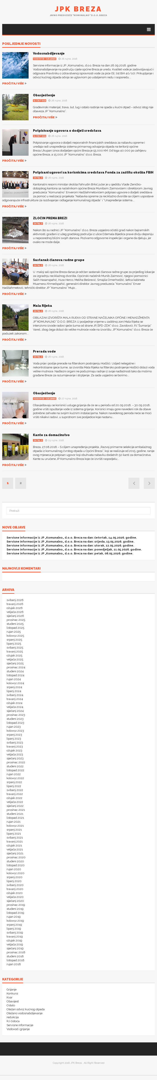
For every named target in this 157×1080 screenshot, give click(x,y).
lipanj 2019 (14, 928)
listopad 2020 (16, 865)
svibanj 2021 (15, 837)
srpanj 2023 (14, 734)
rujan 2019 (14, 916)
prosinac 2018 (16, 952)
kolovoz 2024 (15, 683)
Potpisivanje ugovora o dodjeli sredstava (67, 130)
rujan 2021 (13, 821)
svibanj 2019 (15, 932)
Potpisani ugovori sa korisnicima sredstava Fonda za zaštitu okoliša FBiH (93, 172)
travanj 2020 (15, 889)
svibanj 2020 (15, 885)
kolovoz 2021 (15, 825)
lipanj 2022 (14, 786)
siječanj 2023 (15, 758)
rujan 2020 (14, 869)
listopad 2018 (15, 960)
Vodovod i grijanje (44, 59)
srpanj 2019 (14, 924)
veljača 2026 (15, 612)
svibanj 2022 (15, 790)
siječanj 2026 (15, 616)
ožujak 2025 (14, 655)
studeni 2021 (15, 813)
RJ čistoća (39, 101)
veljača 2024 (15, 707)
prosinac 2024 (16, 667)
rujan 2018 (14, 964)
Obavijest (13, 1001)
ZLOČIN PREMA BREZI (50, 218)
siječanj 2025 (15, 663)
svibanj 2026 (15, 600)
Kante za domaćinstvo (51, 435)
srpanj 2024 (14, 687)
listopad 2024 (15, 675)
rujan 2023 (14, 726)
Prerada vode (44, 351)
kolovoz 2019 (15, 920)
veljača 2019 (15, 944)
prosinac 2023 (16, 714)
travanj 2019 (15, 936)
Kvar (10, 997)
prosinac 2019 (16, 904)
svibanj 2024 (15, 695)
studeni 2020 (15, 861)
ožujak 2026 (15, 608)
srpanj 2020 (14, 877)
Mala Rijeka (42, 305)
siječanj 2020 (15, 901)
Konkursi (12, 993)
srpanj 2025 (14, 639)
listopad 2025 (15, 627)
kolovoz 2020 (15, 873)
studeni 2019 (15, 908)
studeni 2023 (15, 718)
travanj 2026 (15, 604)
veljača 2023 (15, 754)
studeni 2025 (15, 623)
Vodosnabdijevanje (49, 53)
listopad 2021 (15, 817)
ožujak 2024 (14, 703)
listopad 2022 (15, 770)
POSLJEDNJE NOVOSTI (21, 44)
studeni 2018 (15, 956)
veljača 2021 (15, 849)
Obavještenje (44, 95)
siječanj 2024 (15, 711)
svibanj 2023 (15, 742)
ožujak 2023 (14, 750)
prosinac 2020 (16, 857)
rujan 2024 (14, 679)
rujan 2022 (14, 774)
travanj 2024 (15, 699)
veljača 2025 (15, 659)
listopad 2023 (15, 722)
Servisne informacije (20, 1025)
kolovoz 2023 (15, 730)
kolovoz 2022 (15, 778)
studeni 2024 (15, 671)
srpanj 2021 (14, 829)
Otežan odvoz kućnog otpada (26, 1009)
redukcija (13, 1017)
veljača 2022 (15, 802)
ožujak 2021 (14, 845)
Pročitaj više (13, 83)
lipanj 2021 (14, 833)
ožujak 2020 (15, 893)
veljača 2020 (15, 897)
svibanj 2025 (15, 647)
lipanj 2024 (14, 691)
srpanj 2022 (14, 782)
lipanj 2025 (14, 643)
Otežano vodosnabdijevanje (24, 1013)
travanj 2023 (15, 746)
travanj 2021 (15, 841)
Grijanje (11, 989)
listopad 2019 (15, 912)
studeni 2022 (15, 766)
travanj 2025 (15, 651)
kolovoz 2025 (15, 635)
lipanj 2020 (14, 881)
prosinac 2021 (16, 809)
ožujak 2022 (14, 798)
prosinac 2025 (16, 619)
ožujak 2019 (14, 940)
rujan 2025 (14, 631)
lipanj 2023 (14, 738)
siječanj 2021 (15, 853)
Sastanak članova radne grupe (58, 260)
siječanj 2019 (15, 948)
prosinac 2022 (16, 762)
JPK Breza (78, 9)
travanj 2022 (15, 794)
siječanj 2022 (15, 806)
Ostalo (37, 178)
